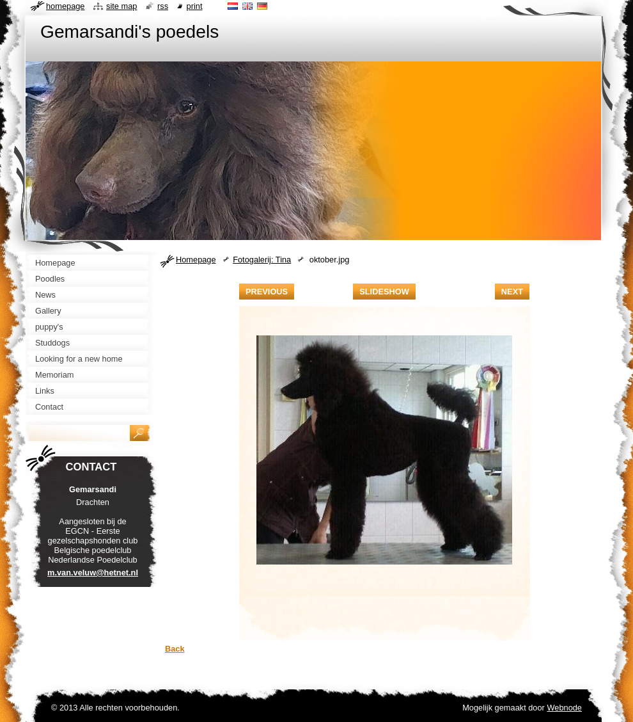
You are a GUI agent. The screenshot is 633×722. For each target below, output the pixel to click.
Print (195, 6)
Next (512, 291)
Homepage (196, 259)
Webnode (564, 707)
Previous (267, 291)
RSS (162, 6)
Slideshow (384, 291)
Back (175, 649)
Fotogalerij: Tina (262, 259)
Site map (121, 6)
